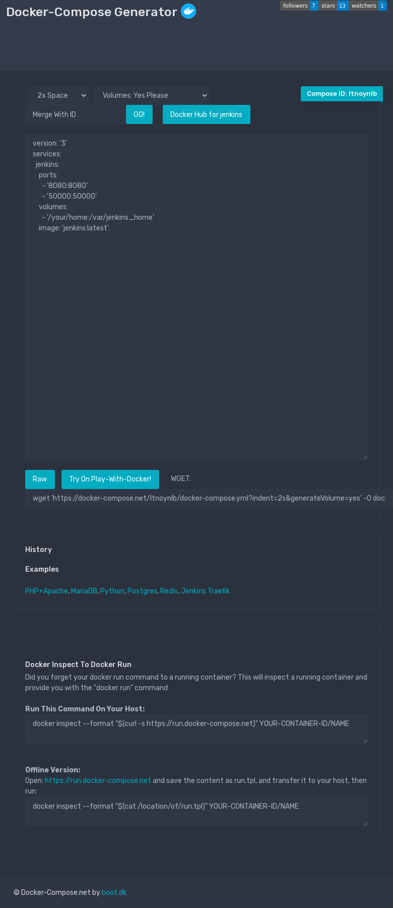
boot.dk (114, 892)
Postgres (142, 591)
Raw (40, 479)
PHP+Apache (46, 591)
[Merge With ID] (75, 114)
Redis (169, 591)
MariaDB (84, 591)
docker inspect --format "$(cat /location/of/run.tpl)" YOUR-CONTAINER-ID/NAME (196, 811)
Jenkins (193, 591)
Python (112, 591)
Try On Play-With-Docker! (110, 479)
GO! (139, 114)
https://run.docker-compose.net (98, 780)
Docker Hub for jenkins (206, 114)
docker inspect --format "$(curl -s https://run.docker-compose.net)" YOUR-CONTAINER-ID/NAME (196, 729)
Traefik (219, 591)
